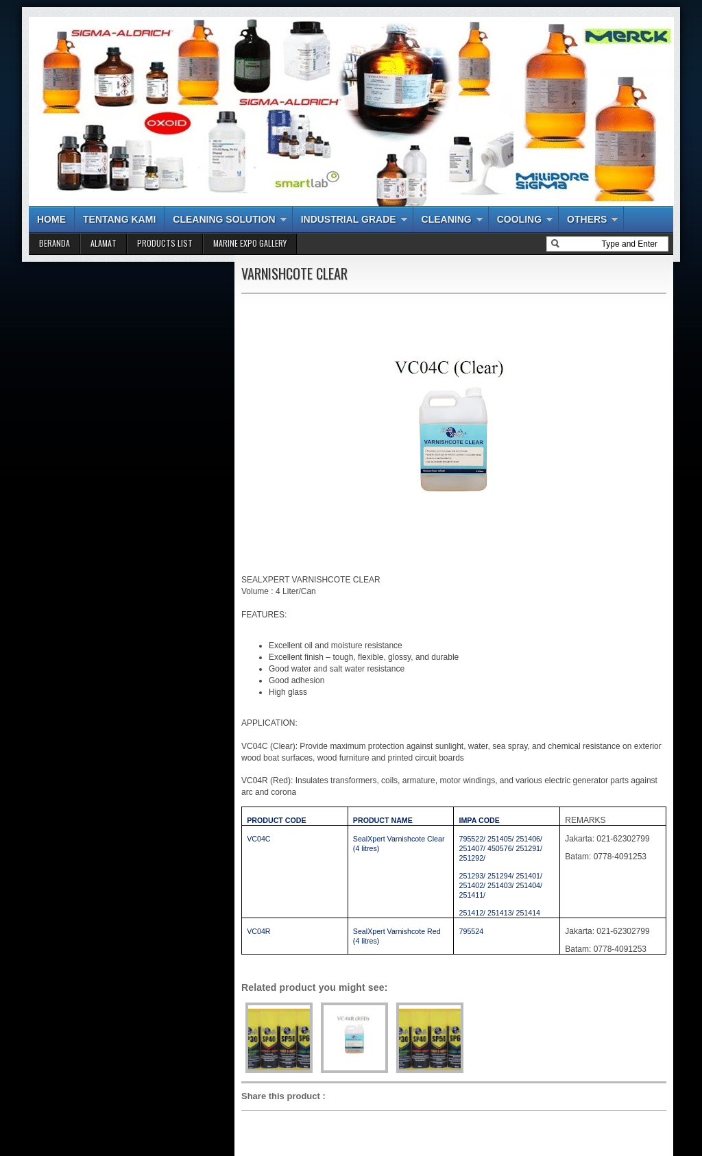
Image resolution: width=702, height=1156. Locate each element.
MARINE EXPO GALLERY (250, 243)
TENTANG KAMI (119, 219)
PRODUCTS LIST (165, 243)
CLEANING (447, 219)
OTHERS (587, 219)
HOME (51, 219)
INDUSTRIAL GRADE (348, 219)
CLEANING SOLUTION (224, 219)
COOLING (519, 219)
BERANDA (54, 243)
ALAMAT (103, 243)
